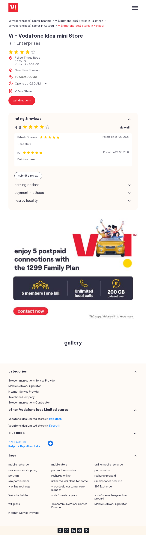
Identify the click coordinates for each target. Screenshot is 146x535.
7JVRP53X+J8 (17, 442)
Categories (17, 371)
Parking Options (26, 185)
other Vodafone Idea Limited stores (38, 409)
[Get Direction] (50, 445)
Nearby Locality (26, 200)
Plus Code (16, 433)
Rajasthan (55, 418)
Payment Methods (29, 192)
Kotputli (54, 425)
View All (125, 127)
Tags (12, 455)
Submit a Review (28, 175)
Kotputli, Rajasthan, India (24, 446)
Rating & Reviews (27, 118)
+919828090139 (26, 76)
